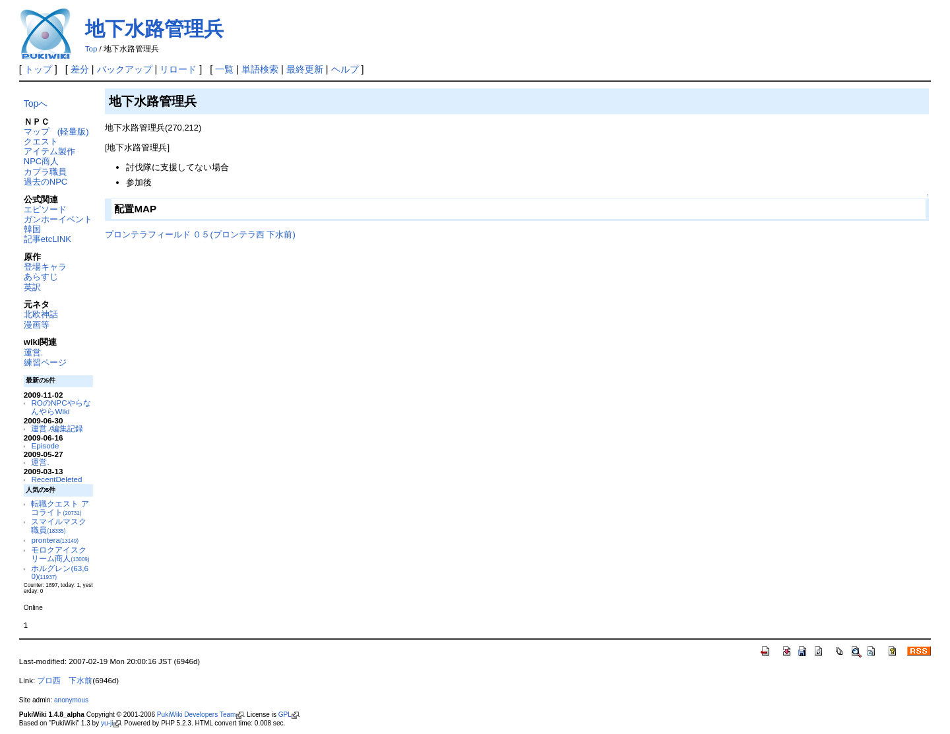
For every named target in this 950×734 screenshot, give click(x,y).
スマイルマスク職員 (58, 525)
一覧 (224, 69)
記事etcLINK (47, 239)
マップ (36, 132)
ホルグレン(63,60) (59, 572)
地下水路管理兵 (154, 29)
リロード (178, 69)
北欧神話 (41, 314)
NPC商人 (41, 161)
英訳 (32, 287)
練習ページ (45, 362)
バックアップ (124, 69)
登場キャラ (45, 267)
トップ (38, 69)
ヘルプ (345, 69)
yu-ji (110, 723)
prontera (55, 539)
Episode (45, 445)
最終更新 (304, 69)
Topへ (36, 103)
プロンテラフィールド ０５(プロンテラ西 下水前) (200, 234)
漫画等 (36, 325)
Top (91, 49)
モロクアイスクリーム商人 (60, 554)
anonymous (71, 700)
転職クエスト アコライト (59, 507)
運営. (34, 352)
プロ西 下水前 (64, 681)
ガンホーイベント (58, 219)
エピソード (45, 209)
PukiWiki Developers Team (200, 714)
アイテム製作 (49, 151)
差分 (80, 69)
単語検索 (259, 69)
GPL (288, 714)
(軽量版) (73, 132)
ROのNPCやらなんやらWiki (60, 406)
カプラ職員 (45, 172)
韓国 (32, 229)
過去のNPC (45, 182)
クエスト (41, 141)
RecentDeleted (56, 479)
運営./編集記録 (56, 428)
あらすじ (41, 277)
